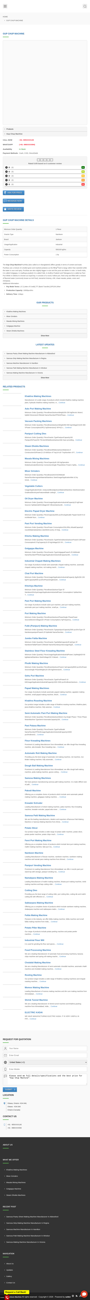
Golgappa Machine (13, 326)
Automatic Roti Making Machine (41, 753)
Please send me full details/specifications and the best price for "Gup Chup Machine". (47, 1079)
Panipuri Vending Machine (38, 865)
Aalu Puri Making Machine (38, 409)
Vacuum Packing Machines (38, 421)
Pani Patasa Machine (35, 725)
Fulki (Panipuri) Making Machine (41, 626)
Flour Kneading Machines (38, 741)
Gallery (9, 1276)
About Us (10, 1264)
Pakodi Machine (33, 790)
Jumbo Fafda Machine (36, 638)
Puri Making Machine (35, 613)
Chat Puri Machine (34, 573)
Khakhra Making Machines (16, 311)
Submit (8, 1089)
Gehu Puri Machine (34, 676)
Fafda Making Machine (36, 915)
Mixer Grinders (11, 316)
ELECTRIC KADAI (34, 1012)
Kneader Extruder (34, 803)
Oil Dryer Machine (34, 498)
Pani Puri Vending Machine (38, 523)
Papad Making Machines (37, 688)
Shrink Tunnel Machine (36, 1000)
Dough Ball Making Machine (39, 765)
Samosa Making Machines (38, 778)
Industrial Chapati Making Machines (43, 561)
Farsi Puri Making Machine (38, 840)
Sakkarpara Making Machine (39, 903)
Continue (62, 403)
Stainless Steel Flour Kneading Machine (45, 651)
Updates (9, 1270)
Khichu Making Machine (37, 536)
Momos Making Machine (37, 987)
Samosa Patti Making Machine (40, 815)
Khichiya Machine (34, 586)
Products (9, 129)
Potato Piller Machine (35, 928)
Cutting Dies (31, 890)
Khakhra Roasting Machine (38, 701)
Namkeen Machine (34, 853)
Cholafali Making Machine (38, 962)
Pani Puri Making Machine (38, 601)
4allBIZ (68, 1297)
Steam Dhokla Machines (15, 331)
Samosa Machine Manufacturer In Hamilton (22, 363)
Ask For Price (15, 193)
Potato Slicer (31, 828)
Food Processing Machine (38, 950)
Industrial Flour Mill (34, 940)
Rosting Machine (33, 975)
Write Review (14, 209)
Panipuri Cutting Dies (35, 433)
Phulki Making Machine (36, 663)
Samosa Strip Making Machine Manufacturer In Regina (26, 358)
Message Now (15, 201)
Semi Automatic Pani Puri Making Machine (46, 713)
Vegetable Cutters (34, 486)
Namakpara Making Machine (39, 878)
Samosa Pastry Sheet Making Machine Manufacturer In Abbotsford (30, 353)
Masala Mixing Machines (15, 321)
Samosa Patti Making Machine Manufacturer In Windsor (26, 368)
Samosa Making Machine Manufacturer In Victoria (24, 373)
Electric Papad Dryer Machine (39, 511)
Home (5, 17)
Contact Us (10, 1283)
